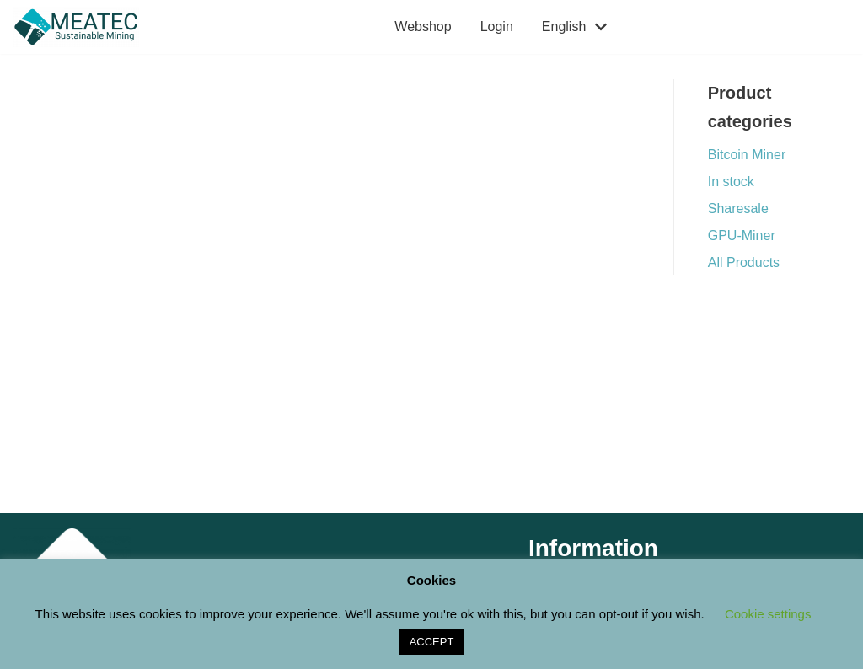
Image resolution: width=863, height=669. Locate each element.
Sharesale (738, 208)
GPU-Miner (741, 235)
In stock (731, 181)
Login (496, 26)
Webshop (422, 26)
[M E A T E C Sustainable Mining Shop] (80, 27)
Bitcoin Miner (746, 154)
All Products (744, 262)
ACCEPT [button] (432, 641)
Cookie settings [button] (768, 614)
